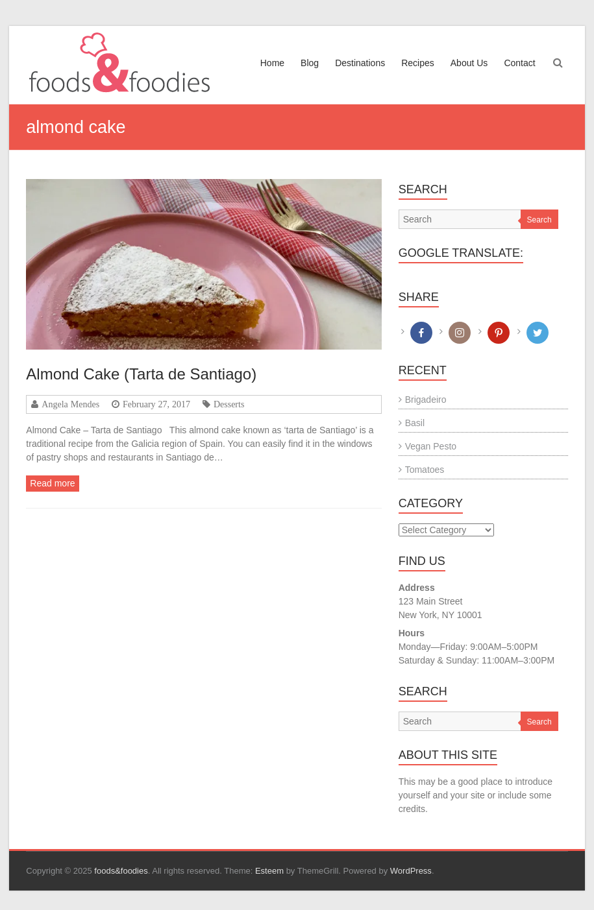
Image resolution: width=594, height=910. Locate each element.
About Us (469, 63)
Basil (415, 423)
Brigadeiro (426, 399)
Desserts (229, 404)
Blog (310, 63)
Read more (52, 483)
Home (272, 63)
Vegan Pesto (430, 446)
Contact (519, 63)
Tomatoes (425, 469)
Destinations (360, 63)
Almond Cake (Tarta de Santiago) (141, 374)
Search (539, 219)
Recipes (417, 63)
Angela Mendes (70, 404)
